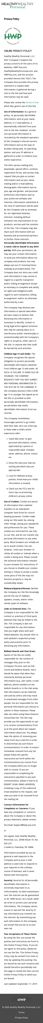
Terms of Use (32, 102)
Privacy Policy (21, 1017)
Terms (21, 1012)
